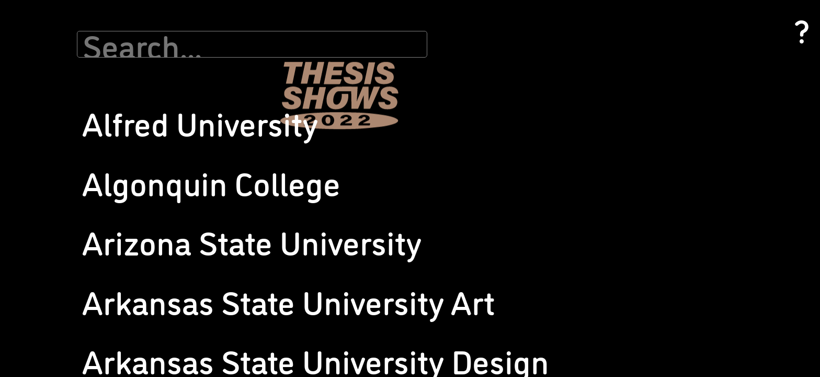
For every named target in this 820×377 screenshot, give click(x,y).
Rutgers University (380, 208)
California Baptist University (83, 159)
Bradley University (68, 136)
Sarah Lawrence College (389, 266)
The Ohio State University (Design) (559, 126)
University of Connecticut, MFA (554, 273)
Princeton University (383, 185)
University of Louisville (697, 15)
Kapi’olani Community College (243, 118)
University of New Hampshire (706, 93)
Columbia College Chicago (80, 227)
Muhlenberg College (228, 284)
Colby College (61, 215)
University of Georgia (538, 284)
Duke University (65, 262)
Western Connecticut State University (720, 274)
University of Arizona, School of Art (560, 205)
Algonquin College (69, 69)
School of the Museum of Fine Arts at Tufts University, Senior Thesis (564, 42)
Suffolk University (534, 103)
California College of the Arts (85, 171)
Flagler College (64, 306)
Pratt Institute (374, 174)
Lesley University (222, 141)
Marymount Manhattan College (245, 207)
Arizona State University (78, 80)
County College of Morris (78, 250)
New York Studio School (388, 15)
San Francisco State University (398, 254)
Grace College (217, 15)
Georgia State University (77, 318)
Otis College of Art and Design (397, 83)
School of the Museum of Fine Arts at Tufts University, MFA (564, 20)
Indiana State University (233, 50)
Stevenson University (539, 91)
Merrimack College (225, 240)
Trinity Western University (547, 159)
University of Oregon (693, 137)
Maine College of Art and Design (245, 152)
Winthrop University (693, 319)
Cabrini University (67, 148)
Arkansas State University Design (91, 103)
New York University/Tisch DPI (397, 27)
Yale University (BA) (692, 342)
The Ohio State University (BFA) (555, 114)
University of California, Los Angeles (561, 228)
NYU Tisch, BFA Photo (230, 307)
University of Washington (701, 172)
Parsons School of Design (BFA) (400, 94)
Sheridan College (533, 58)
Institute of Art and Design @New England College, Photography (248, 89)
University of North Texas (700, 126)
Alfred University (66, 57)
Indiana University (224, 61)
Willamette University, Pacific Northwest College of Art (708, 302)
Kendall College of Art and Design (248, 129)
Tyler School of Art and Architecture (562, 182)
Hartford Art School (226, 27)
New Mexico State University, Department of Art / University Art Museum (248, 328)
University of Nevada (693, 81)
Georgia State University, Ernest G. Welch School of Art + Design (92, 334)
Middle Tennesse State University (247, 273)
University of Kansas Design (549, 338)
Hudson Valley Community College (249, 38)
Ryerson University (380, 220)
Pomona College (377, 151)
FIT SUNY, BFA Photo (73, 295)
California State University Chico (90, 182)
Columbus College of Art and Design (96, 238)
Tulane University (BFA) (543, 170)
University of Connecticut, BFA (553, 261)
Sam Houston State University (398, 243)
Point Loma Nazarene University (401, 139)
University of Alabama (540, 193)
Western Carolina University (705, 263)
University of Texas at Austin (705, 160)
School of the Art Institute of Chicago (408, 342)
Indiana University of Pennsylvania (249, 73)
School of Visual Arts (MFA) (393, 299)
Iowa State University (229, 106)
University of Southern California (712, 149)
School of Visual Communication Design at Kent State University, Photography (401, 320)
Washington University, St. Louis (712, 240)
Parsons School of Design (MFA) (400, 106)
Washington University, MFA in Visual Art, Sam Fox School (719, 223)
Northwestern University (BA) (397, 60)
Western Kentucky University (707, 286)
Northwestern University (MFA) (399, 71)
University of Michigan (696, 70)
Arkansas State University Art (86, 92)
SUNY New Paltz (377, 231)
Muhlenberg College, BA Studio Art (250, 296)
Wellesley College (690, 251)
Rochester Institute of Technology (403, 197)
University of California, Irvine (551, 216)
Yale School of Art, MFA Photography (719, 330)
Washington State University (706, 207)
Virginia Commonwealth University (716, 195)
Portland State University (390, 162)
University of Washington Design (712, 183)
